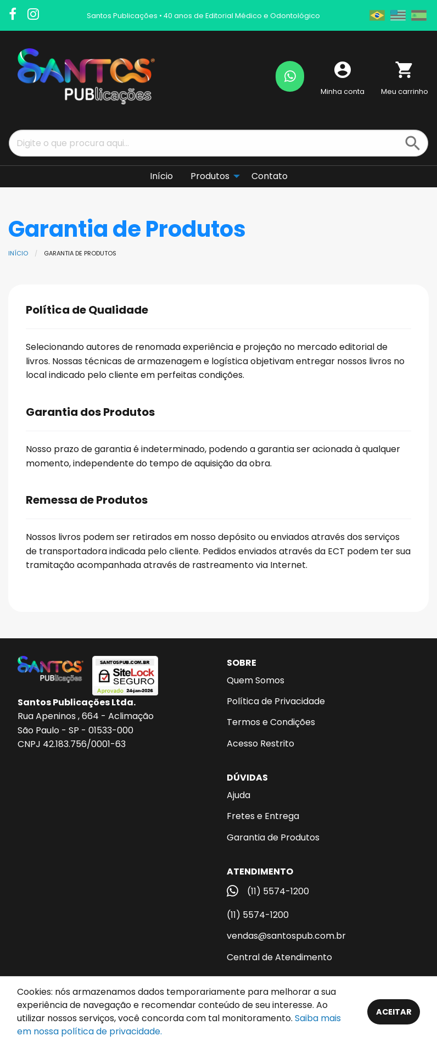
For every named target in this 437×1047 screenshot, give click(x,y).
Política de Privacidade (276, 701)
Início (18, 253)
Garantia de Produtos (273, 837)
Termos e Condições (271, 722)
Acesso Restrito (260, 743)
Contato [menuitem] (269, 176)
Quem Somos (255, 680)
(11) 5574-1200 (258, 915)
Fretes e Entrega (263, 816)
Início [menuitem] (161, 176)
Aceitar (394, 1011)
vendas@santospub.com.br (286, 935)
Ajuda (238, 795)
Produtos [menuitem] (210, 176)
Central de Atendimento (279, 957)
